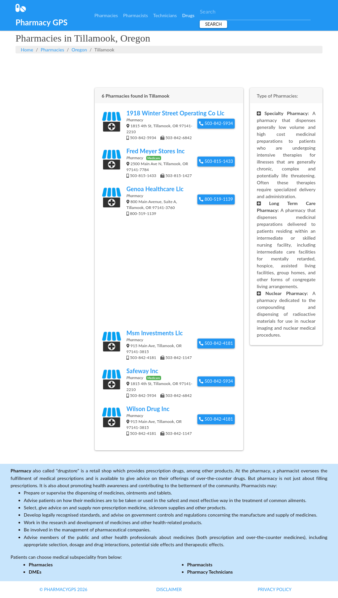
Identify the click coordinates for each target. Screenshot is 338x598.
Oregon (79, 49)
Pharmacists (135, 15)
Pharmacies (106, 15)
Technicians (165, 15)
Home (27, 49)
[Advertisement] (169, 70)
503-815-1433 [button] (216, 161)
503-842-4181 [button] (216, 343)
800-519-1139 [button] (216, 199)
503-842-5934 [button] (216, 123)
